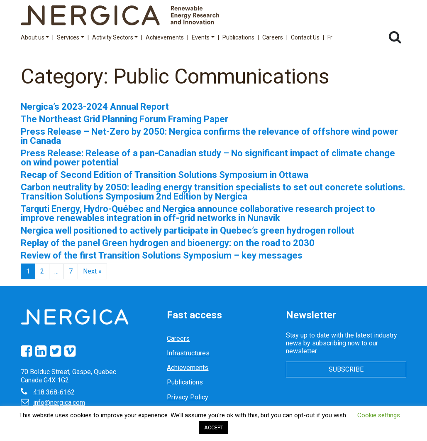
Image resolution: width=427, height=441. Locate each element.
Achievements (165, 37)
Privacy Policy (187, 397)
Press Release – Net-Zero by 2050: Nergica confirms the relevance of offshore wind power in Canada (209, 136)
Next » (92, 271)
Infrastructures (188, 353)
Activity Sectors (115, 37)
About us (35, 37)
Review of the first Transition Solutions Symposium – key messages (162, 255)
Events (203, 37)
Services (70, 37)
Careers (272, 37)
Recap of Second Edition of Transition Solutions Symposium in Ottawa (164, 175)
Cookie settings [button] (378, 415)
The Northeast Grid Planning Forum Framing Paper (124, 119)
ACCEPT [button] (213, 427)
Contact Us (305, 37)
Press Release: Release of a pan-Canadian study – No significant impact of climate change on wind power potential (208, 158)
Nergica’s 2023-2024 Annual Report (95, 106)
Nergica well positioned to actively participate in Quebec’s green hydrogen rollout (187, 230)
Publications (238, 37)
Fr (329, 37)
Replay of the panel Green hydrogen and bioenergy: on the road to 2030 (168, 243)
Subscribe (346, 369)
